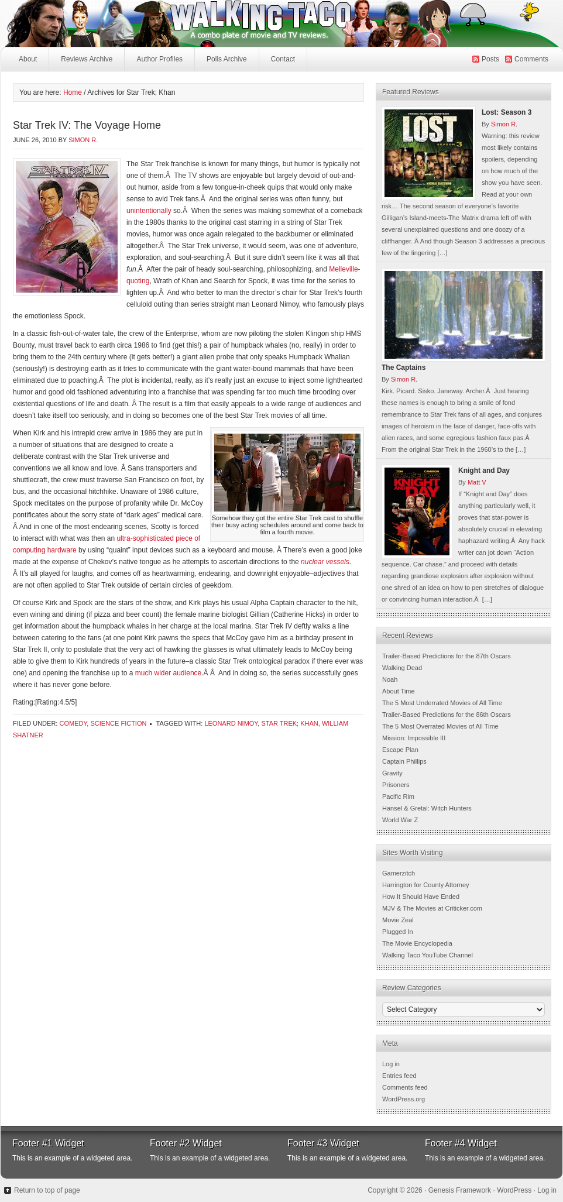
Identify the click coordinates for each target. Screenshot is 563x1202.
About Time (398, 691)
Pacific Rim (398, 796)
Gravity (392, 773)
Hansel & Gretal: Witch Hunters (427, 808)
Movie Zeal (398, 919)
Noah (389, 679)
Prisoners (395, 784)
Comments (531, 59)
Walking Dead (402, 667)
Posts (490, 59)
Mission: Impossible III (413, 737)
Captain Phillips (404, 761)
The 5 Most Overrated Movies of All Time (440, 726)
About (28, 59)
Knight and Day (484, 470)
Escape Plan (400, 749)
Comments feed (405, 1087)
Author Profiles (158, 62)
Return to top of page (47, 1190)
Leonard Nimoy (231, 723)
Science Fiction (118, 723)
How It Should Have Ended (420, 896)
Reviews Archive (86, 59)
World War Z (400, 819)
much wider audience (168, 673)
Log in (391, 1063)
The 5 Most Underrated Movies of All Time (442, 702)
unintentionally (148, 211)
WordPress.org (403, 1099)
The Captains (403, 367)
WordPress (514, 1190)
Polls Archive (227, 59)
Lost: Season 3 (506, 112)
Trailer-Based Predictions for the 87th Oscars (446, 656)
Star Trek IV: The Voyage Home (87, 125)
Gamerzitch (398, 873)
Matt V (477, 482)
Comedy (73, 723)
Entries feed (399, 1075)
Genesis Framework (459, 1190)
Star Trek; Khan (289, 723)
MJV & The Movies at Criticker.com (432, 908)
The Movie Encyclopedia (417, 943)
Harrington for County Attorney (425, 884)
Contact (283, 59)
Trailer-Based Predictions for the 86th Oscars (446, 714)
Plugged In (397, 931)
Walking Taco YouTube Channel (427, 955)
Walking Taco (194, 23)
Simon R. (83, 139)
